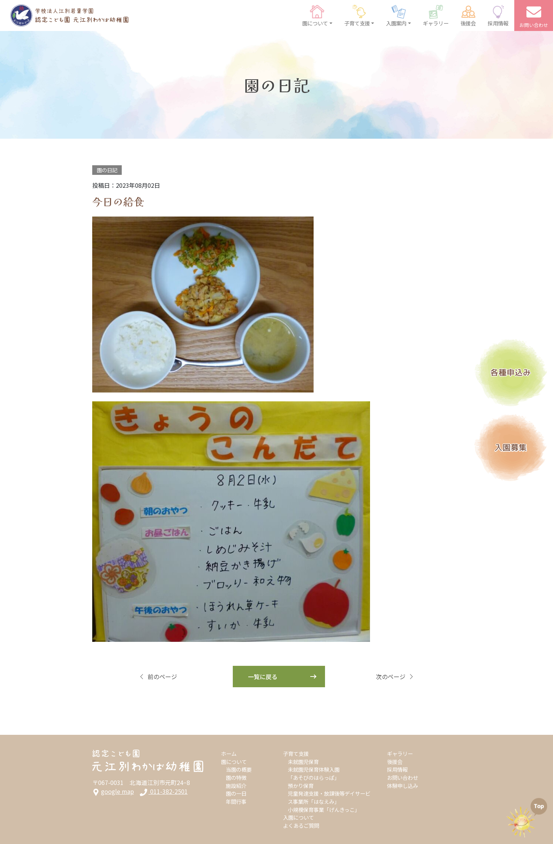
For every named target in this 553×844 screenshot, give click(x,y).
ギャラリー (400, 753)
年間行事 (236, 801)
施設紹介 (236, 785)
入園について (298, 817)
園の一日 (236, 793)
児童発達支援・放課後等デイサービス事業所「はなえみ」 (329, 797)
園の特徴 (236, 777)
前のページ (158, 676)
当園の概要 (239, 769)
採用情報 (397, 769)
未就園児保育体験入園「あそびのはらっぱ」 (313, 773)
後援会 (394, 761)
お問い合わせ (402, 777)
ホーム (228, 753)
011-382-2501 (164, 791)
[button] (317, 15)
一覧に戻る (262, 676)
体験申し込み (402, 785)
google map (113, 791)
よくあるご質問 (301, 825)
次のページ (395, 676)
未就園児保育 (303, 761)
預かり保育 (301, 785)
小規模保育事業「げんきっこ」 (324, 809)
